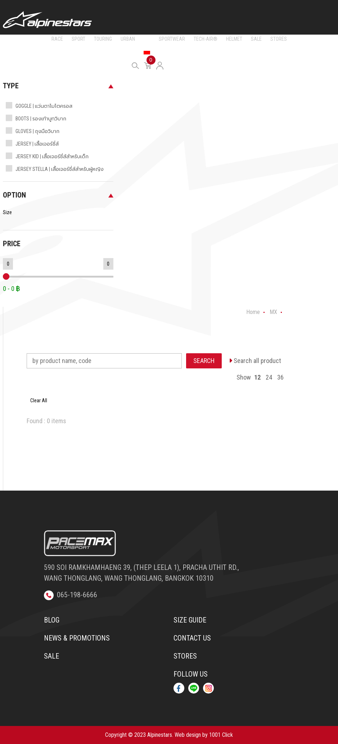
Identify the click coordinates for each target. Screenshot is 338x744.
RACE (57, 39)
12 (257, 377)
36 (280, 377)
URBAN (128, 39)
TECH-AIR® (205, 39)
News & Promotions (77, 638)
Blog (51, 620)
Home (253, 312)
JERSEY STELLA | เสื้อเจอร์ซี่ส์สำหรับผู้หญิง (59, 169)
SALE (256, 39)
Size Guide (189, 620)
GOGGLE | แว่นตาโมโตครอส (43, 106)
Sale (51, 656)
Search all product (255, 360)
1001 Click (221, 734)
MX (147, 39)
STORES (278, 39)
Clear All (38, 400)
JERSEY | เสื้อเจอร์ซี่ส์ (37, 144)
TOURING (103, 39)
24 (269, 377)
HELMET (234, 39)
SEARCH (204, 360)
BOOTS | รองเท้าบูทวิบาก (40, 118)
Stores (185, 656)
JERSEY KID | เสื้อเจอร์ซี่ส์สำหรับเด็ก (52, 156)
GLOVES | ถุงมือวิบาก (37, 131)
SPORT (78, 39)
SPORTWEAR (172, 39)
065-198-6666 (70, 594)
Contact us (192, 638)
